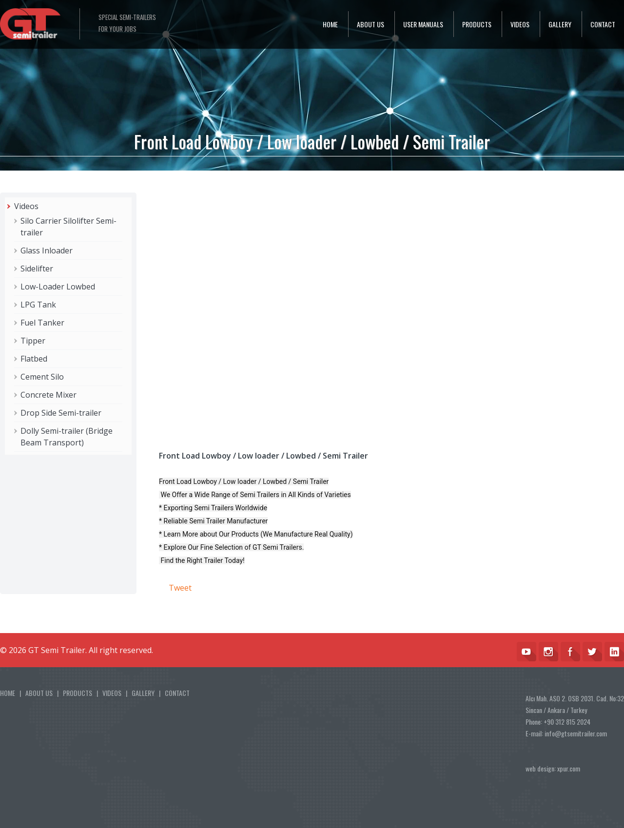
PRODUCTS (476, 24)
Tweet (180, 587)
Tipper (32, 340)
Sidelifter (36, 268)
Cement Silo (42, 376)
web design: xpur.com (553, 768)
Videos (26, 206)
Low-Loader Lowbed (57, 286)
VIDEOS (519, 24)
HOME (330, 24)
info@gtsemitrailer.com (576, 733)
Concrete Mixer (48, 394)
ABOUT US (370, 24)
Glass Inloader (46, 250)
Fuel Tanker (42, 322)
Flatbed (33, 358)
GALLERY (559, 24)
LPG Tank (38, 304)
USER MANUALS (423, 24)
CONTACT (602, 24)
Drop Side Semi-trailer (60, 412)
